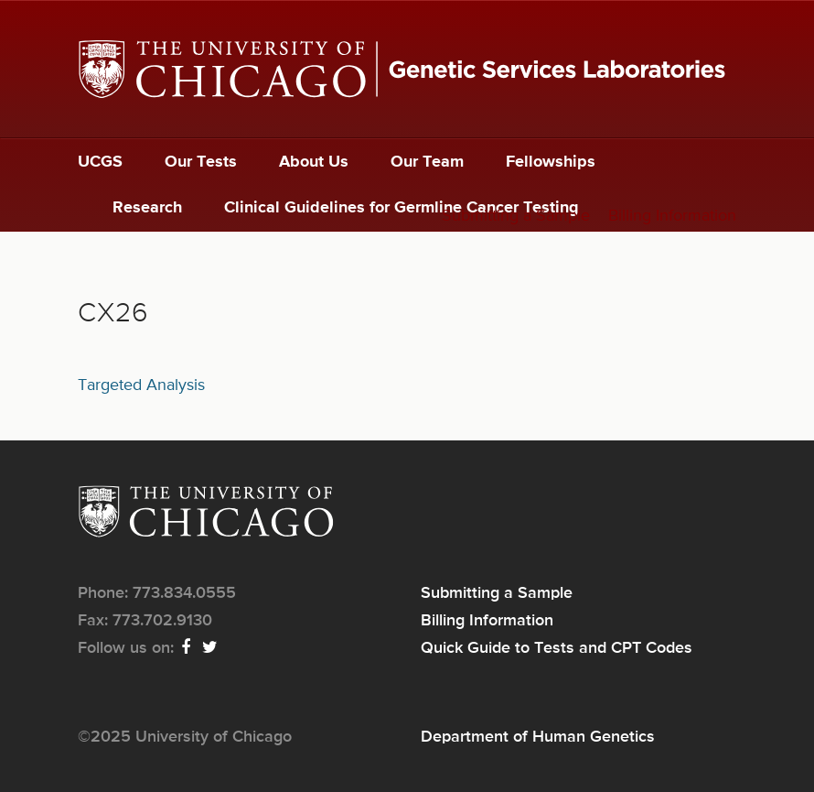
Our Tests (201, 162)
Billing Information (672, 216)
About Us (313, 162)
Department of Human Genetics (538, 737)
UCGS (100, 162)
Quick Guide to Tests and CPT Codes (556, 648)
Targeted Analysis (141, 385)
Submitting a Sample (516, 216)
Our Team (427, 162)
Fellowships (550, 162)
